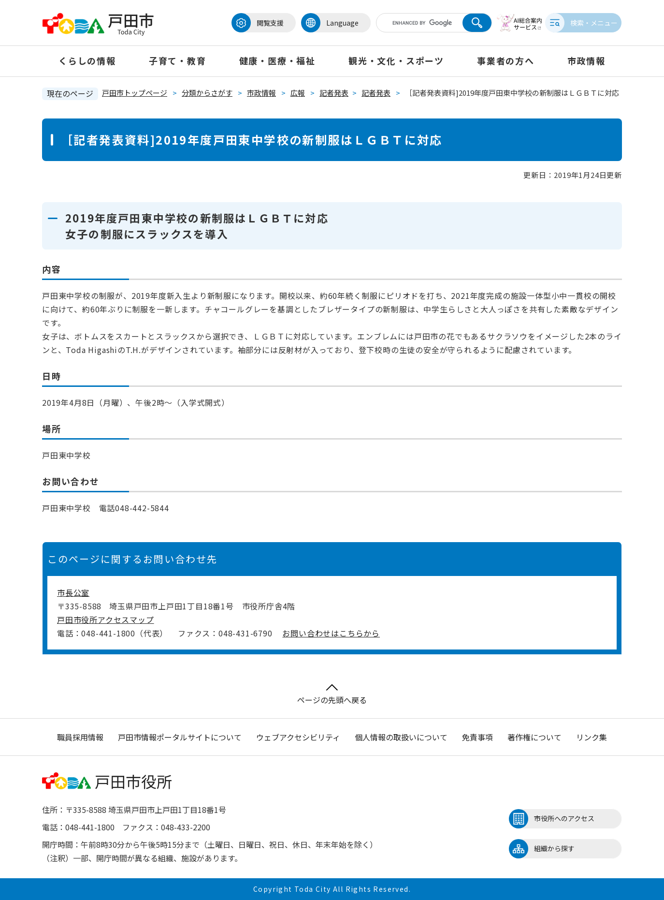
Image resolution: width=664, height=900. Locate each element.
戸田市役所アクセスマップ (105, 619)
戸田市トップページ (134, 93)
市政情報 (586, 60)
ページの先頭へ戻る (332, 695)
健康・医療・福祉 (277, 60)
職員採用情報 (80, 737)
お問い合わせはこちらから (331, 633)
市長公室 (73, 592)
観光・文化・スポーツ (396, 60)
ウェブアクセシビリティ (298, 737)
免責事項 (477, 737)
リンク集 (591, 737)
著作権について (534, 737)
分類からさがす (207, 93)
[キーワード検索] (411, 23)
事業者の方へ (505, 60)
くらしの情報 (87, 60)
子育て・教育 (177, 60)
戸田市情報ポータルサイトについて (180, 737)
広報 (297, 93)
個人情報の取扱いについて (401, 737)
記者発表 (333, 93)
